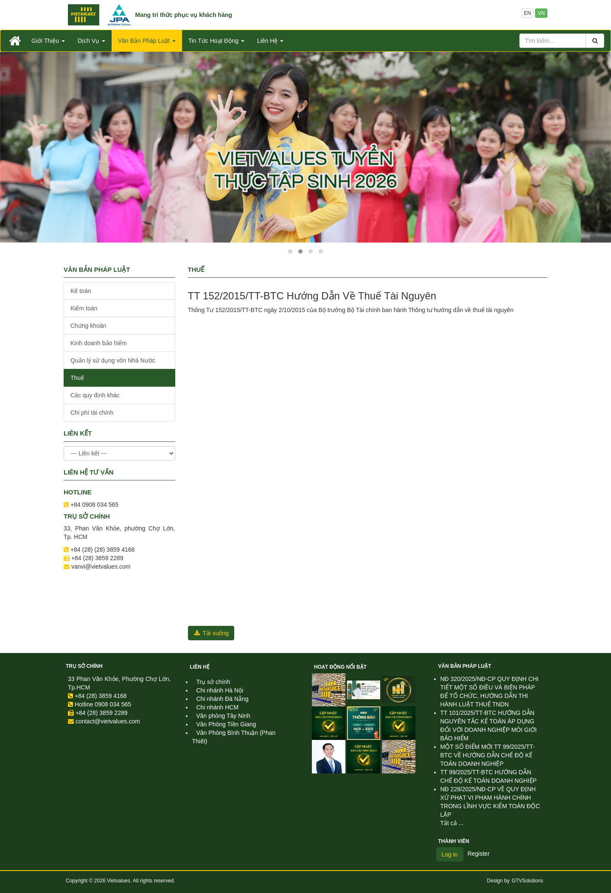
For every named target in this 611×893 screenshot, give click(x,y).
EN (527, 13)
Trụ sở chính (84, 666)
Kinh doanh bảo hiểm (98, 343)
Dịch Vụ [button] (91, 40)
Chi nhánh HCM (217, 707)
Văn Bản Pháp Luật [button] (147, 40)
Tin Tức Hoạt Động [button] (216, 40)
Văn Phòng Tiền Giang (226, 724)
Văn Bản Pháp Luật (464, 666)
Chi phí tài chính (91, 412)
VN (541, 13)
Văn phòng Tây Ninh (223, 715)
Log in (450, 854)
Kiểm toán (83, 308)
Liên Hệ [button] (270, 40)
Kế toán (80, 290)
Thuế (77, 377)
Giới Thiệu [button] (48, 40)
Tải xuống (211, 633)
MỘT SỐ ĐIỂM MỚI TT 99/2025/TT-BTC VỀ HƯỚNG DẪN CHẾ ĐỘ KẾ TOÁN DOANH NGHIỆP (487, 755)
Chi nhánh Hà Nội (220, 690)
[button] (290, 251)
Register (479, 853)
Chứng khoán (88, 325)
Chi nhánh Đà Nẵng (222, 698)
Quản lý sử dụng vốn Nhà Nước (112, 360)
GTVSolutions (527, 881)
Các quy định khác (95, 395)
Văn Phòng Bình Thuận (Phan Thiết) (234, 737)
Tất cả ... (452, 823)
